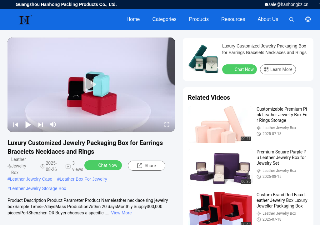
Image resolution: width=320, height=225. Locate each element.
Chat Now (104, 165)
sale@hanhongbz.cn (288, 4)
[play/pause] (28, 124)
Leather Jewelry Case (31, 179)
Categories (164, 19)
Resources (233, 19)
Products (199, 19)
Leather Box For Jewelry (83, 179)
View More (121, 212)
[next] (40, 124)
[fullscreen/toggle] (167, 124)
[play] (91, 84)
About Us (268, 19)
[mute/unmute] (53, 124)
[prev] (15, 124)
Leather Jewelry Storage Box (38, 188)
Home (133, 19)
